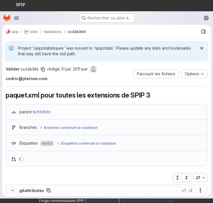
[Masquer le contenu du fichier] (12, 190)
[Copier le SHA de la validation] (42, 69)
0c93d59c (42, 111)
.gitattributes (31, 190)
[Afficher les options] (200, 190)
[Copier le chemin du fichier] (48, 190)
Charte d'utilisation (102, 200)
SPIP (16, 4)
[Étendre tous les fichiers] (177, 177)
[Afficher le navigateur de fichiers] (203, 31)
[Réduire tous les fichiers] (186, 177)
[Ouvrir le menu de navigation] (16, 18)
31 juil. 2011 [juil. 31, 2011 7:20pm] (70, 69)
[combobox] (200, 177)
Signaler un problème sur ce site (147, 200)
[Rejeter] (201, 48)
